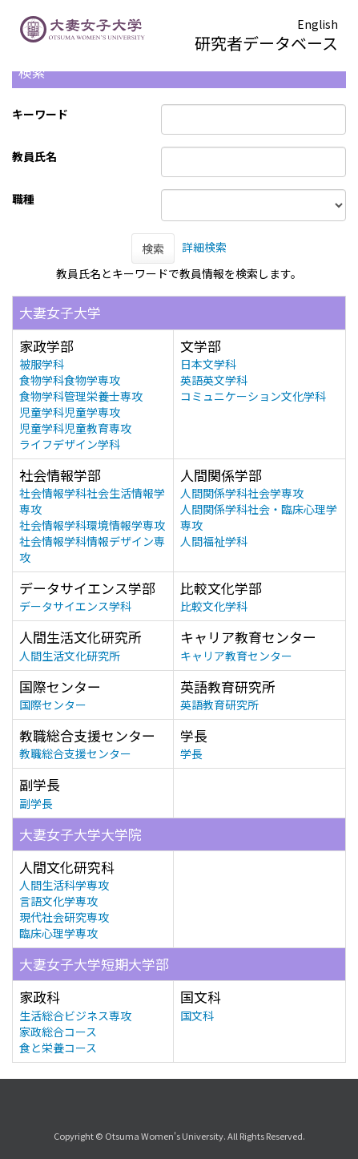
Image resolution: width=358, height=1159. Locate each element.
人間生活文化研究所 (69, 656)
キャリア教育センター (236, 656)
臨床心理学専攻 (58, 933)
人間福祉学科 (213, 541)
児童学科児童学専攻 (69, 412)
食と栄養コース (58, 1048)
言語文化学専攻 (58, 901)
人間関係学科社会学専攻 (242, 493)
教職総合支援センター (75, 753)
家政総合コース (58, 1032)
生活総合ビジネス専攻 (75, 1016)
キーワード (40, 114)
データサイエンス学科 (75, 606)
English (317, 24)
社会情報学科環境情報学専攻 (92, 525)
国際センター (52, 705)
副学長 (36, 803)
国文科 (197, 1016)
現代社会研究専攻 (64, 917)
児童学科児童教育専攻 (75, 428)
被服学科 (41, 364)
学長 (191, 753)
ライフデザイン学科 (69, 444)
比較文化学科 (213, 606)
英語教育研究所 (219, 705)
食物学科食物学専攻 (69, 380)
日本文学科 (208, 364)
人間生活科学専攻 (64, 885)
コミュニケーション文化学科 (253, 396)
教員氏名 (34, 156)
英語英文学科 (213, 380)
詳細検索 (204, 247)
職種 (23, 199)
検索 (153, 248)
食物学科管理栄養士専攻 (81, 396)
